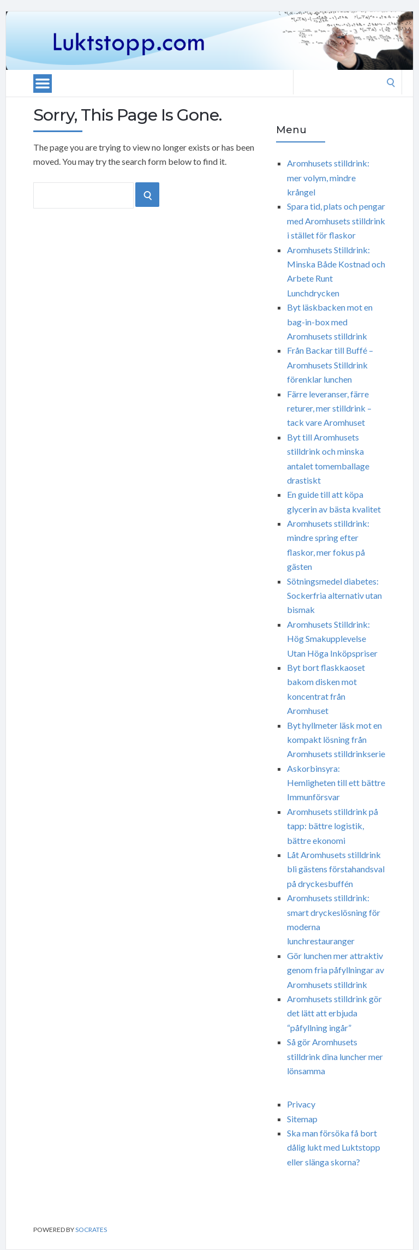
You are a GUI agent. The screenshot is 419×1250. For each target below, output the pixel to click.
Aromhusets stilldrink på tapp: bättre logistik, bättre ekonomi (332, 826)
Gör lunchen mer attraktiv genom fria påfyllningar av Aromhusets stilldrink (335, 970)
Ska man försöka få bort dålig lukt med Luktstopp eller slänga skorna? (333, 1147)
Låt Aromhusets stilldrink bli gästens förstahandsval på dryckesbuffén (336, 869)
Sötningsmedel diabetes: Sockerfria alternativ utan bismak (334, 595)
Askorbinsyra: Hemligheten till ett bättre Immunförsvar (336, 782)
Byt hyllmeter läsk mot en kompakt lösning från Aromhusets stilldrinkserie (336, 739)
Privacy (301, 1104)
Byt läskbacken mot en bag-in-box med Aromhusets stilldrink (330, 321)
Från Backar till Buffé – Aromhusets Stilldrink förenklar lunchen (330, 364)
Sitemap (302, 1119)
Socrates (91, 1229)
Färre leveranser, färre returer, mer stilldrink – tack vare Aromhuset (329, 408)
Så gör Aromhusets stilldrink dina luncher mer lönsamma (335, 1056)
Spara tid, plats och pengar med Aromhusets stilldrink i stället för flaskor (336, 220)
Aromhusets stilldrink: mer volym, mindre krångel (328, 177)
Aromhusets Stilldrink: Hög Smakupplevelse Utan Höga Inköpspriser (332, 638)
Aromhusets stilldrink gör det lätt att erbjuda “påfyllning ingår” (334, 1013)
